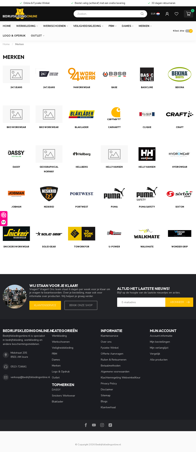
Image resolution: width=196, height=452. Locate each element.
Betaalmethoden (111, 365)
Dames (126, 26)
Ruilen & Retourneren (113, 359)
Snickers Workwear (16, 246)
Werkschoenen (54, 26)
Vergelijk (155, 353)
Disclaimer (107, 389)
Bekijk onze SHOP (80, 305)
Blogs (104, 401)
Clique (147, 127)
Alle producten (159, 359)
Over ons (106, 342)
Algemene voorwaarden (115, 371)
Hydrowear (179, 166)
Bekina (179, 87)
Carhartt (114, 127)
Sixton (179, 206)
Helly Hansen (114, 166)
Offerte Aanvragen (112, 353)
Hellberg (82, 166)
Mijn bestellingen (160, 342)
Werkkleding (26, 26)
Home (7, 26)
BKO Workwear (16, 127)
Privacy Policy (109, 383)
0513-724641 (19, 366)
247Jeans (16, 87)
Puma (114, 206)
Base (114, 87)
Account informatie (161, 336)
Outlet (36, 35)
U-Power (114, 246)
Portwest (81, 206)
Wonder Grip (179, 246)
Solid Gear (49, 246)
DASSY (16, 166)
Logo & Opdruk (14, 35)
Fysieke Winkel (110, 348)
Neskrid (49, 206)
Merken (144, 26)
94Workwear (81, 87)
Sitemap (105, 395)
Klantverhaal (108, 407)
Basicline (147, 87)
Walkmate (147, 246)
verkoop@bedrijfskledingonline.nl (30, 377)
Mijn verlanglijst (159, 348)
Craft (180, 127)
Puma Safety (147, 206)
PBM (111, 26)
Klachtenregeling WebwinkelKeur (120, 377)
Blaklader (82, 127)
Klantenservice (45, 305)
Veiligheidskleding (87, 26)
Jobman (16, 206)
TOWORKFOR (81, 246)
